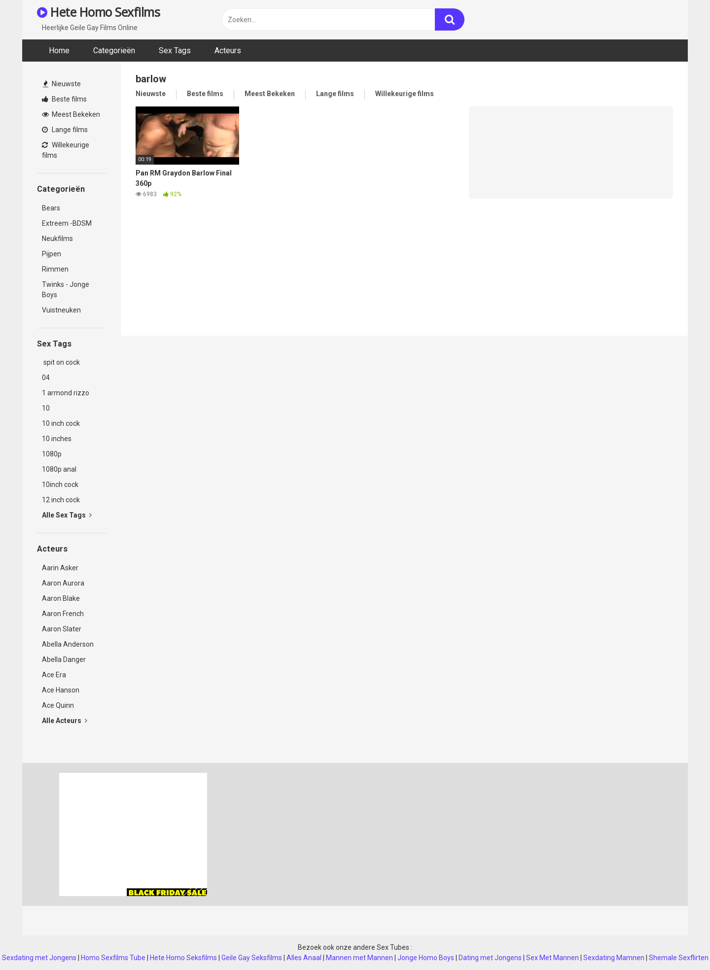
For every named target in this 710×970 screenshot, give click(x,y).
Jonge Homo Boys (425, 958)
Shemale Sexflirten (679, 958)
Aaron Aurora (63, 583)
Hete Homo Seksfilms (183, 958)
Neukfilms (57, 238)
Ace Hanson (60, 690)
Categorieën (114, 50)
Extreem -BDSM (67, 223)
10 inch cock (61, 423)
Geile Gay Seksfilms (251, 958)
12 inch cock (61, 500)
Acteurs (227, 50)
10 (46, 408)
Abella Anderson (68, 644)
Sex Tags (175, 50)
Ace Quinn (58, 705)
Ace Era (54, 675)
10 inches (56, 439)
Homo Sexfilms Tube (113, 958)
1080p (52, 454)
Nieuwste (62, 84)
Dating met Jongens (490, 958)
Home (59, 50)
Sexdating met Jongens (39, 958)
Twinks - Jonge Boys (65, 289)
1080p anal (59, 469)
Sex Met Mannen (552, 958)
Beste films (64, 99)
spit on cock (61, 362)
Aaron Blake (61, 598)
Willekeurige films (65, 150)
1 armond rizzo (65, 393)
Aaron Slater (61, 629)
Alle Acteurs (64, 721)
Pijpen (51, 254)
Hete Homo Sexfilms (98, 11)
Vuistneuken (61, 310)
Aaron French (63, 614)
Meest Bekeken (71, 114)
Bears (51, 208)
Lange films (65, 130)
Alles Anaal (303, 958)
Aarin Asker (60, 568)
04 (46, 377)
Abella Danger (64, 659)
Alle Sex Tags (67, 515)
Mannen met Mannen (359, 958)
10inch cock (60, 484)
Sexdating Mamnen (613, 958)
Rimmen (55, 269)
